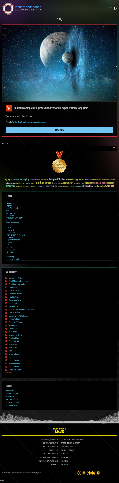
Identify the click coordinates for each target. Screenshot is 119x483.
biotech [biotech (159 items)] (63, 179)
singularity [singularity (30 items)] (67, 186)
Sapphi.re (38, 473)
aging (7, 225)
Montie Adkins (15, 363)
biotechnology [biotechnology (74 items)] (72, 179)
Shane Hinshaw (15, 335)
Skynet (8, 220)
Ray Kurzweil (10, 213)
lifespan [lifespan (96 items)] (110, 183)
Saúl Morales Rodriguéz (18, 281)
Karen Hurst (14, 306)
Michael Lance (15, 357)
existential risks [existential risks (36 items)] (10, 183)
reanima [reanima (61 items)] (32, 186)
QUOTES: (63, 464)
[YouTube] (93, 473)
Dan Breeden (14, 290)
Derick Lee (13, 329)
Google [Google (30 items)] (32, 183)
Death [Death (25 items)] (114, 180)
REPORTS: (64, 453)
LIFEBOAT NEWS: (66, 439)
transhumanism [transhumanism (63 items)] (99, 186)
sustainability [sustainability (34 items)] (79, 186)
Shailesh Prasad (15, 294)
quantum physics (40, 122)
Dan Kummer (14, 313)
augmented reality (12, 240)
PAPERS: (63, 461)
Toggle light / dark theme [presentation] (115, 8)
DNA (7, 211)
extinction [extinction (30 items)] (17, 183)
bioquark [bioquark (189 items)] (54, 179)
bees (7, 244)
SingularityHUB (11, 405)
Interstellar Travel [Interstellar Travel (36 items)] (79, 183)
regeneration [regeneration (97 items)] (51, 186)
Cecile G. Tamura (16, 322)
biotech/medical (12, 259)
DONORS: (51, 450)
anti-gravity (10, 230)
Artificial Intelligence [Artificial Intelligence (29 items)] (35, 180)
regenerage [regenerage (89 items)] (41, 186)
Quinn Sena (13, 287)
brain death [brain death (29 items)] (94, 180)
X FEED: (45, 446)
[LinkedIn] (89, 473)
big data (8, 247)
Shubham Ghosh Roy (18, 122)
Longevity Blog (11, 393)
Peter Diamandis (12, 208)
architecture (10, 232)
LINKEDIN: (46, 443)
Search (114, 148)
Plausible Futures (12, 402)
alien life (8, 228)
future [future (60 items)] (23, 183)
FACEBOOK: (44, 439)
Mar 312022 (9, 108)
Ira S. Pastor (14, 367)
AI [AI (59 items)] (11, 180)
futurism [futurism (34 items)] (28, 183)
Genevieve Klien (15, 278)
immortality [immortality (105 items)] (68, 183)
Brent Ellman (14, 354)
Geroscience (10, 390)
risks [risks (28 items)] (64, 186)
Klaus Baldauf (15, 319)
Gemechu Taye (15, 300)
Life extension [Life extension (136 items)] (100, 182)
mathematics (31, 122)
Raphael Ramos (15, 338)
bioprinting (9, 257)
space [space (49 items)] (73, 186)
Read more (59, 130)
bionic (7, 254)
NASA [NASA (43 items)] (17, 186)
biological (9, 252)
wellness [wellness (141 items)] (109, 186)
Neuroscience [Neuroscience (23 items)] (22, 186)
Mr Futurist (9, 396)
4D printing (10, 206)
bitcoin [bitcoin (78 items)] (81, 179)
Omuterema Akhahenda (18, 316)
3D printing (10, 203)
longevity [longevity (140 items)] (10, 186)
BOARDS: (63, 450)
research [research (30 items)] (60, 186)
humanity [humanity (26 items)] (55, 183)
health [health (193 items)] (38, 183)
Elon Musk (9, 215)
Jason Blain (14, 360)
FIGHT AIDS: (47, 453)
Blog (59, 19)
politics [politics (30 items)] (27, 186)
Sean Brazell (14, 341)
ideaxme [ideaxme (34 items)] (60, 183)
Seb (10, 351)
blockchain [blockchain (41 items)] (88, 180)
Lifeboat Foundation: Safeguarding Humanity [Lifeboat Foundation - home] (54, 8)
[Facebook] (79, 473)
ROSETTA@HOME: (44, 461)
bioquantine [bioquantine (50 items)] (44, 180)
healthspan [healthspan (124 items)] (47, 183)
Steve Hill (13, 348)
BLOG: (62, 446)
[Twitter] (84, 473)
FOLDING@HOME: (45, 457)
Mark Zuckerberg (12, 223)
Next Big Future (11, 399)
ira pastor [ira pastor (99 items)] (88, 183)
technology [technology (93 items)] (88, 186)
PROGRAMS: (64, 457)
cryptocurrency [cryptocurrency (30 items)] (105, 180)
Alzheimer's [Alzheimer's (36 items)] (15, 180)
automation (10, 242)
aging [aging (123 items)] (7, 179)
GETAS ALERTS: (65, 443)
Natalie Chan (14, 344)
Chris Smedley (15, 370)
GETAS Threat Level (59, 431)
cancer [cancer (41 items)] (99, 180)
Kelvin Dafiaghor (16, 303)
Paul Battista (14, 297)
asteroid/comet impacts (15, 235)
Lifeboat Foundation (16, 473)
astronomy (9, 237)
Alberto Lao (13, 332)
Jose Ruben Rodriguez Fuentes (21, 309)
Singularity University (14, 218)
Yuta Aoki (13, 325)
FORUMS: (53, 464)
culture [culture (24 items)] (111, 180)
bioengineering (11, 249)
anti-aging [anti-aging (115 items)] (24, 179)
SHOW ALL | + (9, 372)
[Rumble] (98, 473)
